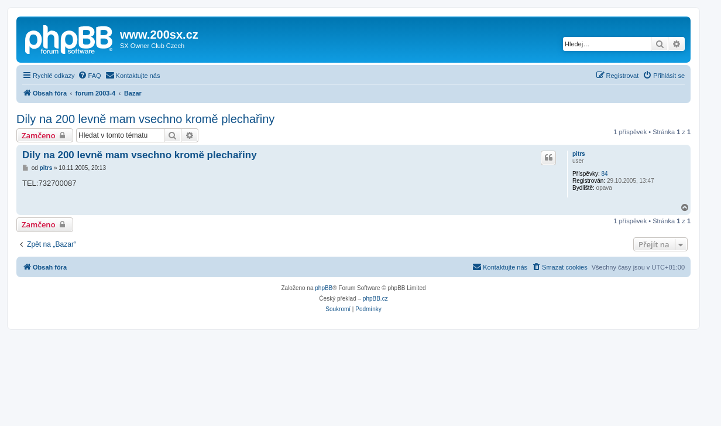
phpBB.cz (375, 298)
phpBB (323, 288)
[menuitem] (89, 76)
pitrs (578, 154)
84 (604, 174)
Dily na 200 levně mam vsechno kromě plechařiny (145, 119)
